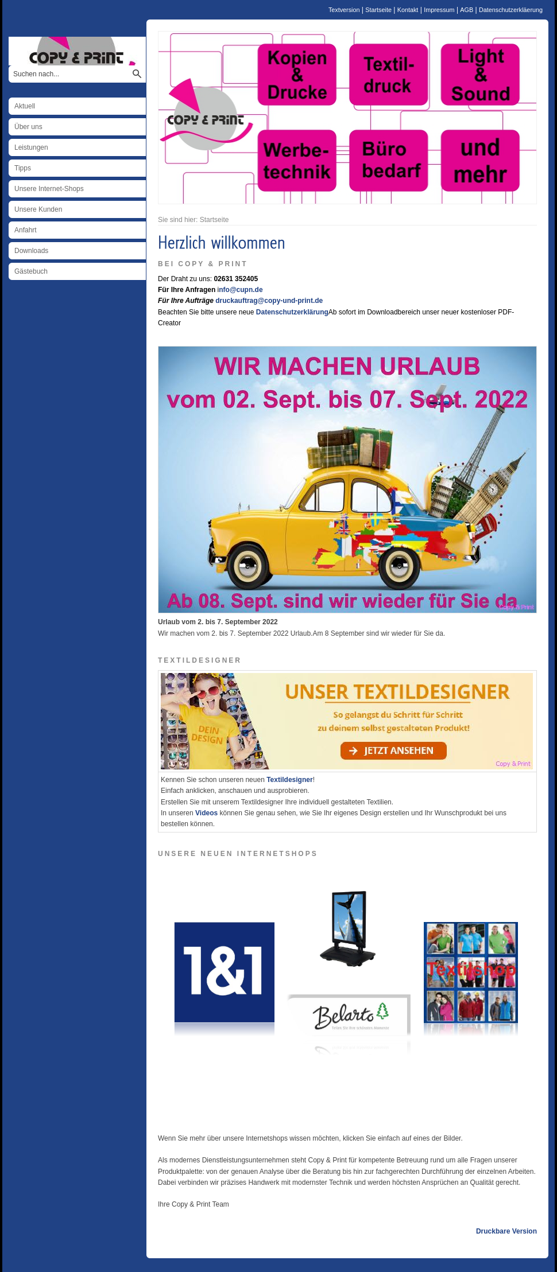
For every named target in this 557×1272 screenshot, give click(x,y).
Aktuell (24, 106)
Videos (206, 813)
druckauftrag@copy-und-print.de (269, 301)
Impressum (439, 9)
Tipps (22, 168)
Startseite (378, 9)
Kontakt (408, 9)
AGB (466, 9)
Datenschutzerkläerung (511, 9)
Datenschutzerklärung (292, 312)
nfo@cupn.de (240, 290)
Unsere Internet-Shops (49, 189)
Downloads (31, 251)
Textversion (344, 9)
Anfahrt (25, 230)
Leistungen (31, 147)
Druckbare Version (506, 1231)
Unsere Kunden (38, 209)
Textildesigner (289, 780)
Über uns (28, 127)
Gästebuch (31, 271)
